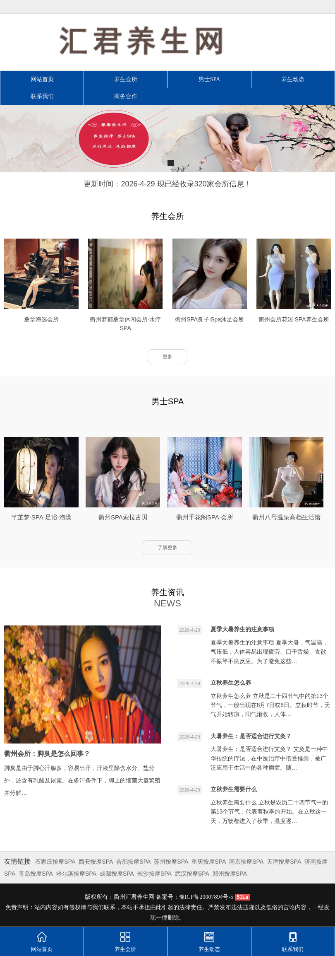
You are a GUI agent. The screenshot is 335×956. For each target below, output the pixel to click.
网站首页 (42, 79)
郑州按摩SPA (230, 873)
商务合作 (125, 96)
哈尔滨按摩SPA (76, 873)
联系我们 (42, 96)
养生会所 (125, 79)
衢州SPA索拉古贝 (123, 517)
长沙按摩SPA (154, 873)
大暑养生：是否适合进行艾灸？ (251, 736)
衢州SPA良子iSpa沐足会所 (209, 319)
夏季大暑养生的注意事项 (242, 629)
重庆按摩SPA (208, 861)
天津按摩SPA (284, 861)
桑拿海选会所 (41, 319)
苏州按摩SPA (171, 861)
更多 (167, 357)
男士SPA (209, 79)
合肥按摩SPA (133, 861)
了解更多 (167, 547)
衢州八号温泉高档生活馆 (286, 517)
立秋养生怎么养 (231, 682)
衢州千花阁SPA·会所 (204, 517)
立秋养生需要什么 (234, 789)
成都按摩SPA (117, 873)
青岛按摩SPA (36, 873)
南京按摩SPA (246, 861)
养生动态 (292, 79)
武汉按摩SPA (192, 873)
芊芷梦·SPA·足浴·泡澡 (41, 517)
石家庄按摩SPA (55, 861)
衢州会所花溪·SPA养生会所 (293, 319)
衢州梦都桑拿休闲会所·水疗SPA (125, 323)
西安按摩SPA (96, 861)
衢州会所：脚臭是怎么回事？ (47, 753)
